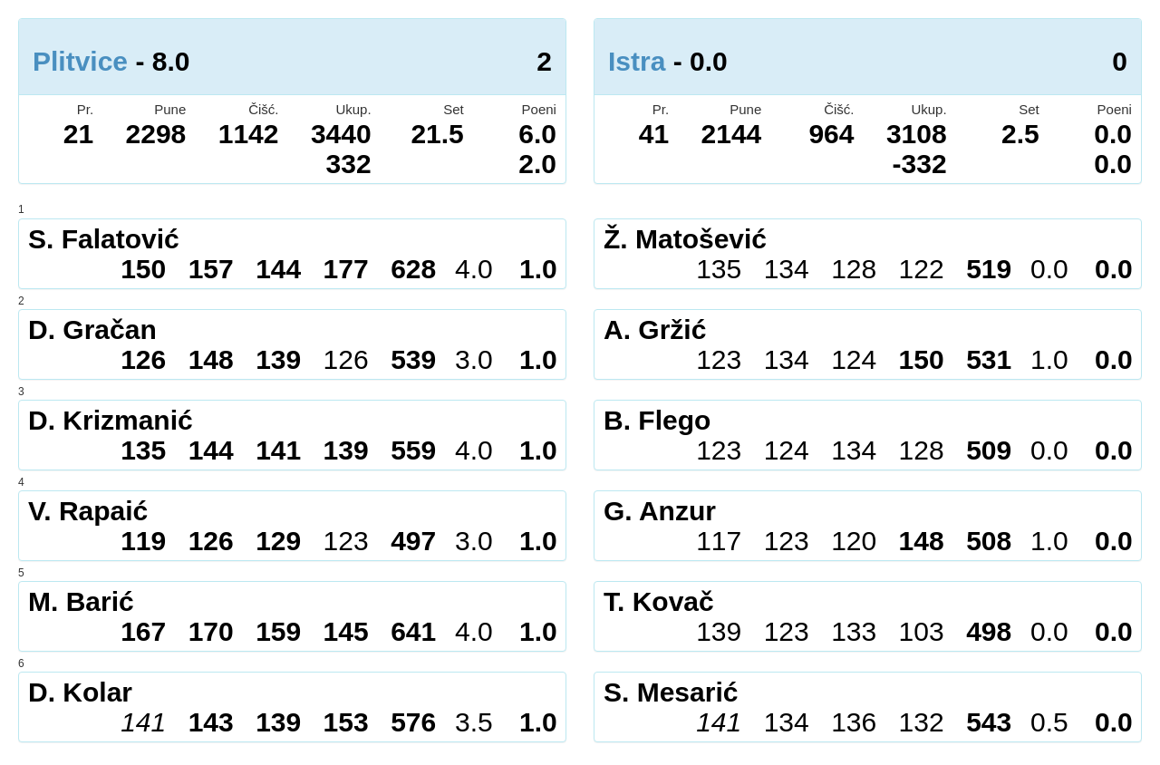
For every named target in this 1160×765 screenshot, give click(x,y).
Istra (636, 61)
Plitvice (80, 61)
